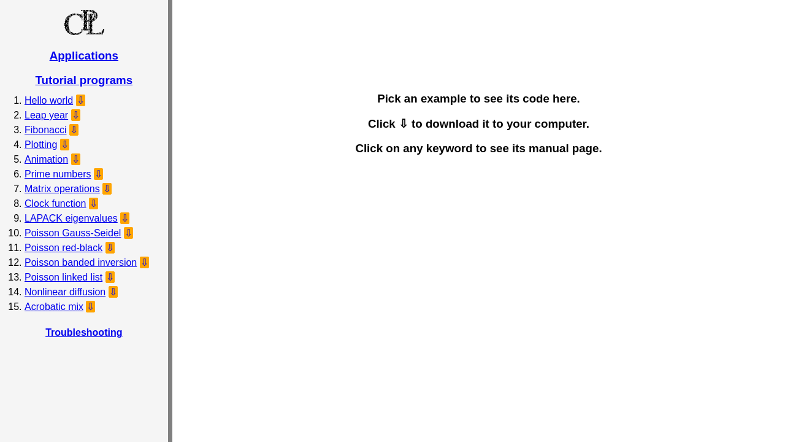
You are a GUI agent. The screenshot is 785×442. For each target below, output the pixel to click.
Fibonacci (45, 130)
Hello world (49, 100)
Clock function (55, 203)
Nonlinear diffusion (65, 292)
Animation (46, 159)
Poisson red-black (63, 247)
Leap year (46, 115)
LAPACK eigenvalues (71, 218)
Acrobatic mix (54, 306)
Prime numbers (58, 174)
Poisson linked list (63, 277)
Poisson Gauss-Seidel (73, 233)
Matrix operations (62, 189)
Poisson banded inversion (81, 262)
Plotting (41, 144)
